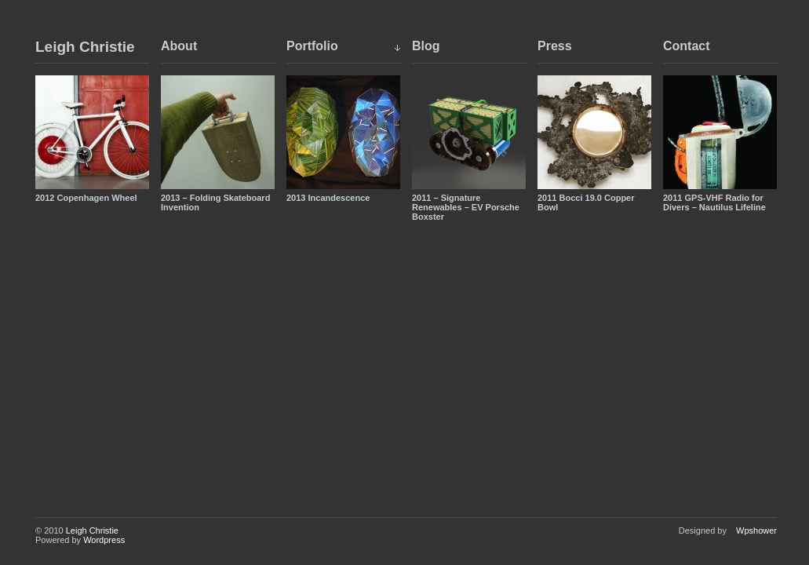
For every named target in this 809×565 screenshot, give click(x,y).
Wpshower (756, 530)
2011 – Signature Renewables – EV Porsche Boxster (465, 207)
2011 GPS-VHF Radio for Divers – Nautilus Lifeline (714, 202)
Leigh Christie (85, 47)
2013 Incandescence (328, 197)
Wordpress (104, 540)
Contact (686, 46)
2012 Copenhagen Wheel (86, 197)
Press (555, 46)
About (179, 46)
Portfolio (312, 46)
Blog (426, 46)
